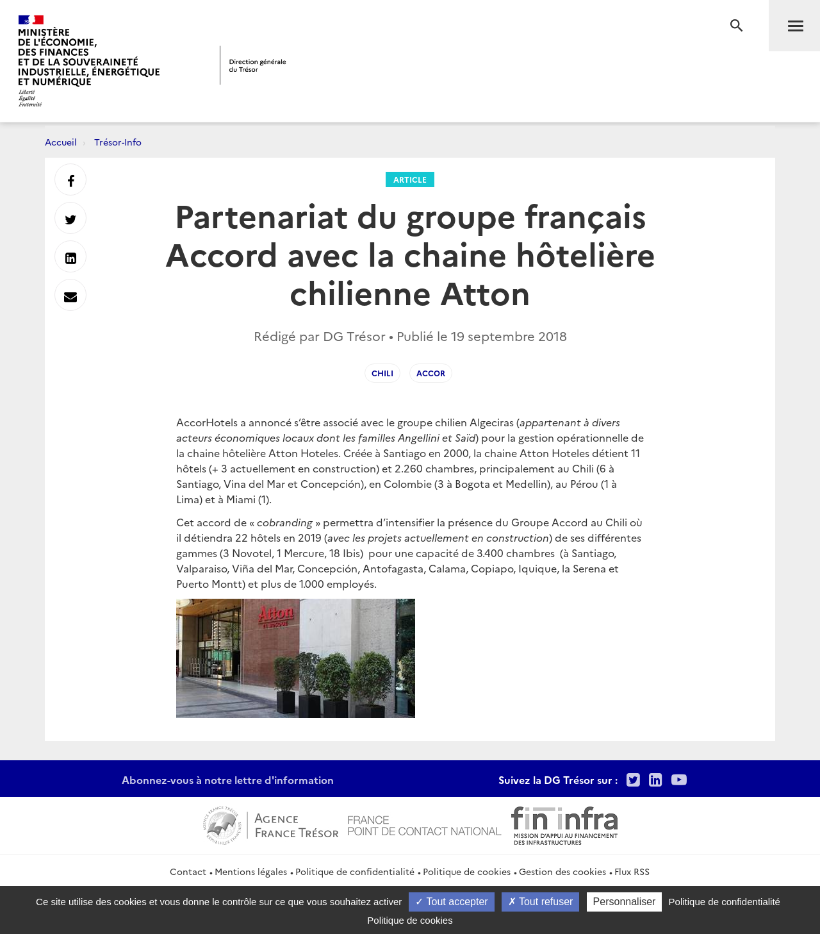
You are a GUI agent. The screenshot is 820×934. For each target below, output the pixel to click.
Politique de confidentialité (354, 871)
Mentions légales (251, 871)
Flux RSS (632, 871)
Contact (188, 871)
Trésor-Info (118, 141)
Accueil (61, 141)
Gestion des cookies (562, 871)
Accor (430, 372)
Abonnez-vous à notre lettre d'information (228, 779)
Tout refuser (540, 901)
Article (410, 179)
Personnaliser (624, 901)
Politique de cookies (467, 871)
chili (382, 372)
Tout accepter (451, 901)
